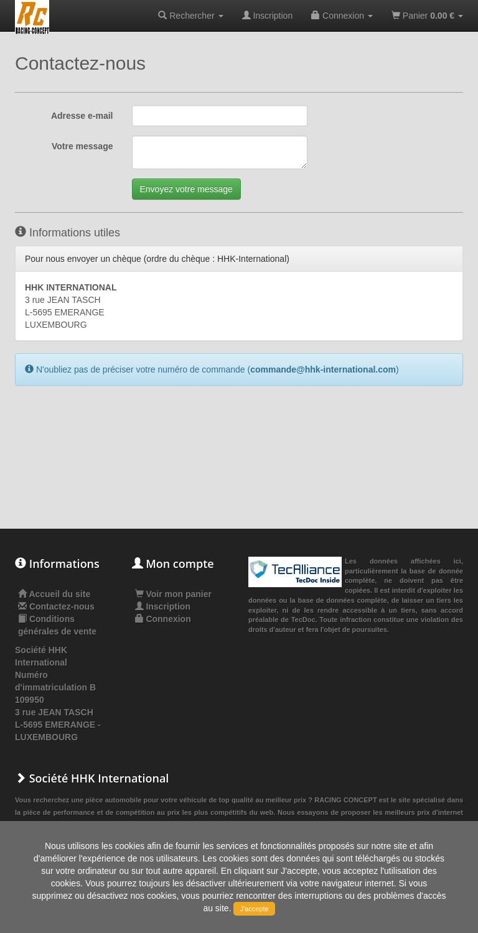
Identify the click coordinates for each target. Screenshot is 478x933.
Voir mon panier (173, 594)
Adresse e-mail (82, 116)
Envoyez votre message (186, 189)
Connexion (342, 16)
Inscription (267, 16)
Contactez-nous (62, 606)
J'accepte (254, 908)
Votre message (82, 146)
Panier (427, 16)
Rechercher (190, 16)
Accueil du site (59, 594)
